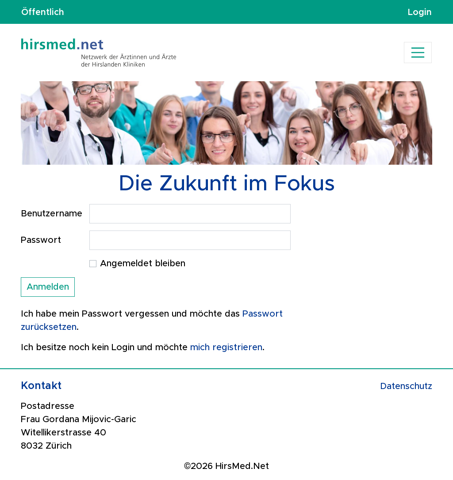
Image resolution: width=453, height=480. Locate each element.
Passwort (41, 240)
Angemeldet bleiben (142, 263)
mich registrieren (226, 347)
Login (420, 12)
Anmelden (48, 287)
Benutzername (51, 213)
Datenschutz (406, 386)
